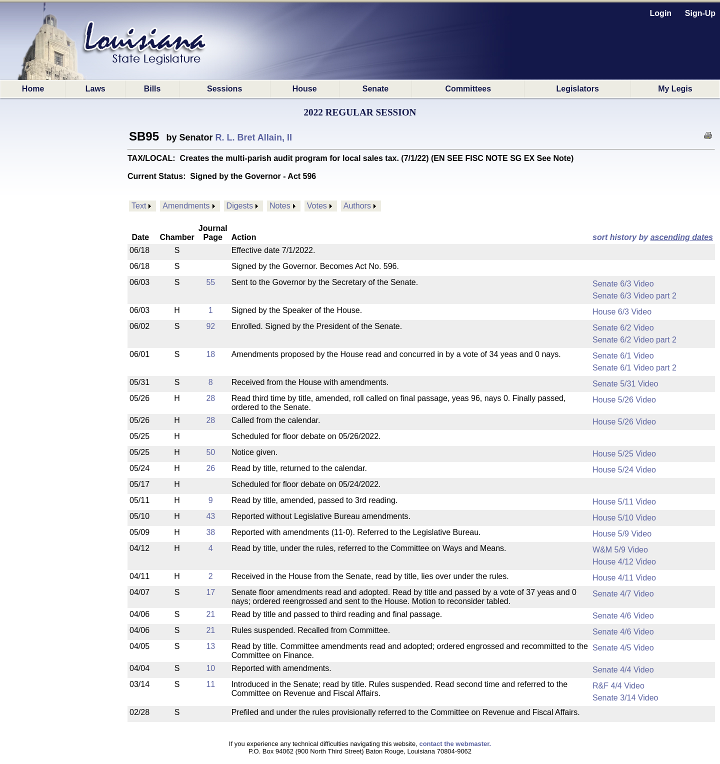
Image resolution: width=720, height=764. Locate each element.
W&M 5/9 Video (620, 550)
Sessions (224, 88)
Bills (152, 88)
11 (210, 684)
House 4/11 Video (624, 578)
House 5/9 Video (622, 534)
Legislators (577, 88)
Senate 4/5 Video (623, 648)
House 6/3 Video (622, 312)
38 (210, 532)
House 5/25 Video (624, 454)
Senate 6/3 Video (623, 284)
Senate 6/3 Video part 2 (634, 296)
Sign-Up (700, 13)
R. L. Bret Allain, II (254, 137)
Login (661, 13)
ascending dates (681, 237)
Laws (96, 88)
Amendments (186, 206)
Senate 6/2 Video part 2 (634, 340)
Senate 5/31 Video (625, 384)
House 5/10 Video (624, 518)
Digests (239, 206)
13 (210, 646)
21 (210, 614)
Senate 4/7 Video (623, 594)
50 (210, 452)
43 (210, 516)
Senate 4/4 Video (623, 670)
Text (139, 206)
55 (210, 282)
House (304, 88)
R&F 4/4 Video (618, 686)
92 (210, 326)
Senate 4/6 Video (623, 616)
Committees (469, 88)
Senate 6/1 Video (623, 356)
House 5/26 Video (624, 400)
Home (33, 88)
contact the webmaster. (455, 744)
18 (210, 354)
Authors (357, 206)
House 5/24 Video (624, 470)
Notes (280, 206)
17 (210, 592)
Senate (375, 88)
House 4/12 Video (624, 562)
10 (210, 668)
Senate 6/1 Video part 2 (634, 368)
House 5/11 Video (624, 502)
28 (210, 398)
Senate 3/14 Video (625, 698)
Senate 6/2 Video (623, 328)
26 (210, 468)
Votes (317, 206)
